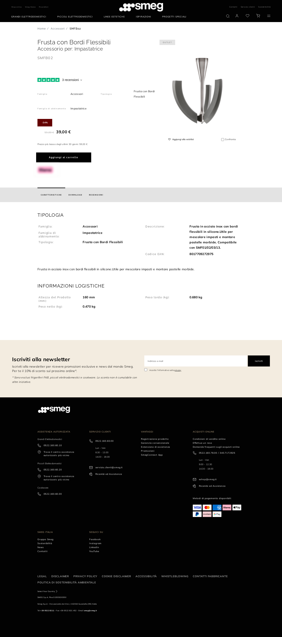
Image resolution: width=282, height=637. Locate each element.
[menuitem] (29, 17)
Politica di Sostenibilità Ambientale (66, 582)
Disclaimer (60, 576)
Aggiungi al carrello (63, 157)
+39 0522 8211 (47, 610)
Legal (42, 576)
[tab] (51, 195)
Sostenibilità (264, 7)
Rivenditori (44, 7)
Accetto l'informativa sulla (165, 370)
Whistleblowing (174, 576)
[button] (141, 242)
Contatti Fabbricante (210, 576)
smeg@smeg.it (90, 610)
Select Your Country (46, 591)
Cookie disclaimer (116, 576)
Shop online (16, 7)
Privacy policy (85, 576)
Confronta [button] (230, 139)
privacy (177, 370)
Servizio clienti (248, 7)
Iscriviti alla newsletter (41, 359)
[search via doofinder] (228, 16)
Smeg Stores (30, 7)
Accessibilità (146, 576)
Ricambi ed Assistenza (108, 474)
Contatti (233, 7)
